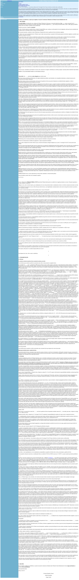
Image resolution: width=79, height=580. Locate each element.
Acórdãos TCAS (9, 0)
